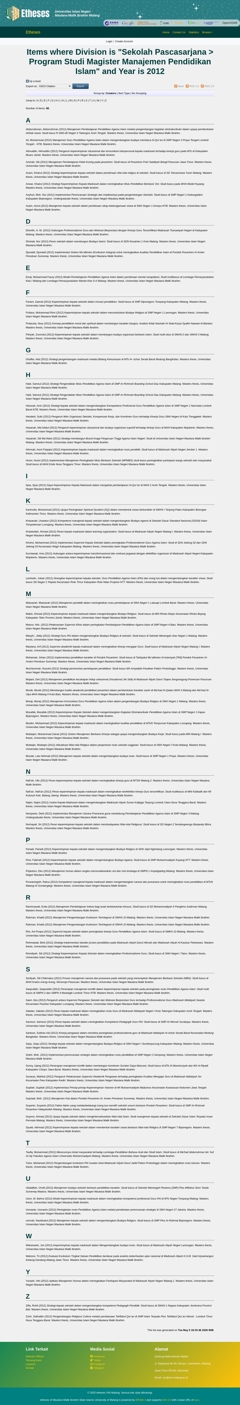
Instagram (97, 1364)
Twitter (95, 1360)
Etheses (33, 32)
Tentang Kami (33, 1360)
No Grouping (139, 93)
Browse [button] (206, 32)
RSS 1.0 (194, 86)
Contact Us (179, 32)
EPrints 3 (141, 1399)
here (196, 1400)
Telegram (97, 1367)
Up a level (35, 81)
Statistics (194, 32)
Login (109, 41)
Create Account (124, 41)
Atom (181, 86)
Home (165, 32)
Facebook (97, 1356)
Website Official (34, 1356)
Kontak (30, 1367)
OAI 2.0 (166, 1399)
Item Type (124, 93)
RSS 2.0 (209, 86)
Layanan (31, 1364)
